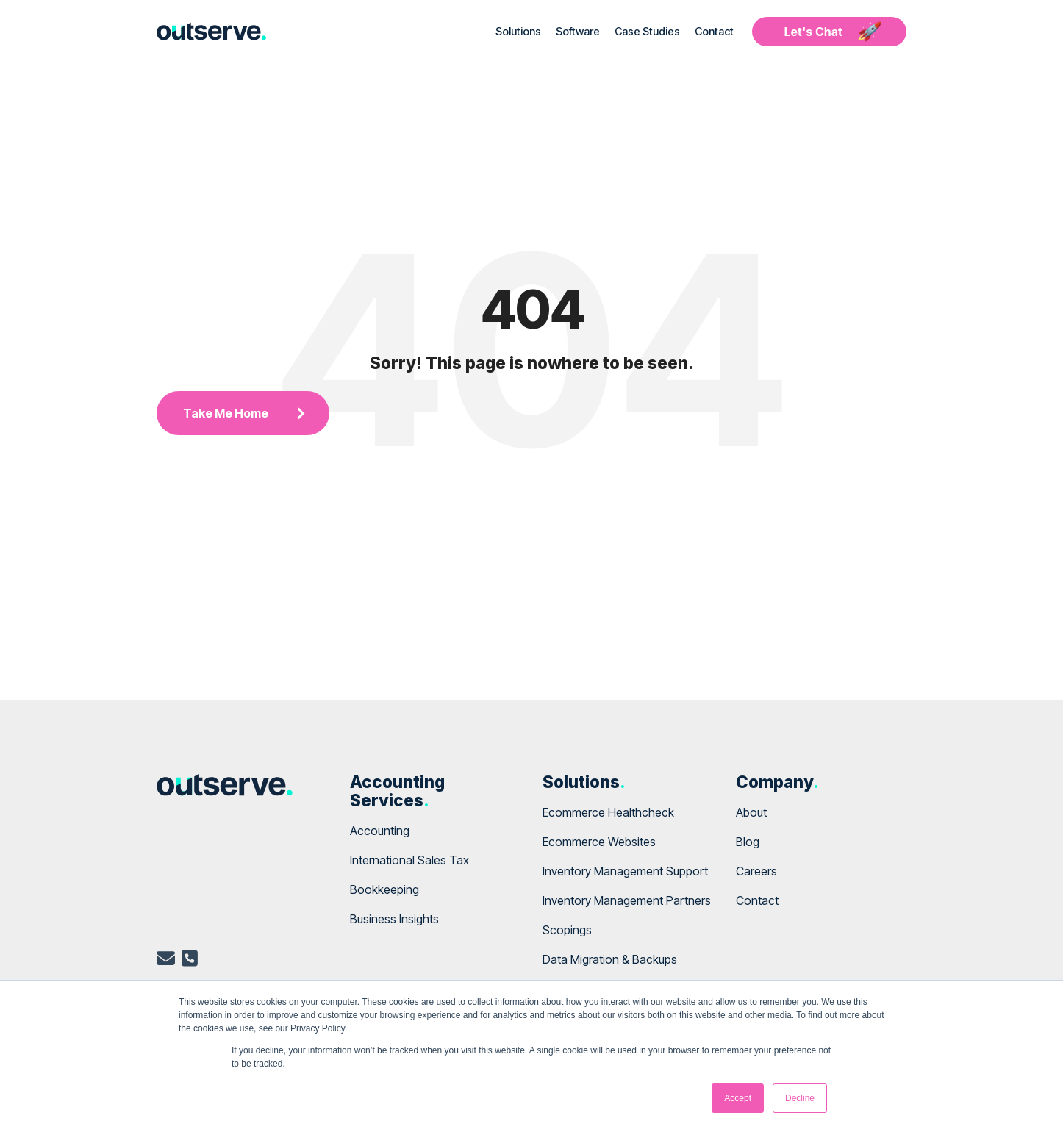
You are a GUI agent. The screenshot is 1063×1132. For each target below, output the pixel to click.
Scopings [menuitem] (567, 930)
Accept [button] (737, 1098)
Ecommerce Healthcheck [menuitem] (608, 812)
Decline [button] (800, 1098)
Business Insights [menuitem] (394, 918)
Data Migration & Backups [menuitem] (610, 959)
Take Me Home (225, 413)
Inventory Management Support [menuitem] (625, 871)
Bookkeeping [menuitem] (384, 889)
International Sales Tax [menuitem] (409, 860)
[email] (166, 960)
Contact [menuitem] (757, 900)
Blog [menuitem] (747, 841)
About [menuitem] (751, 812)
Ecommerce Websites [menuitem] (599, 841)
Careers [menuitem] (756, 871)
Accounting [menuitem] (379, 830)
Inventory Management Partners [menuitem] (627, 900)
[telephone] (190, 960)
